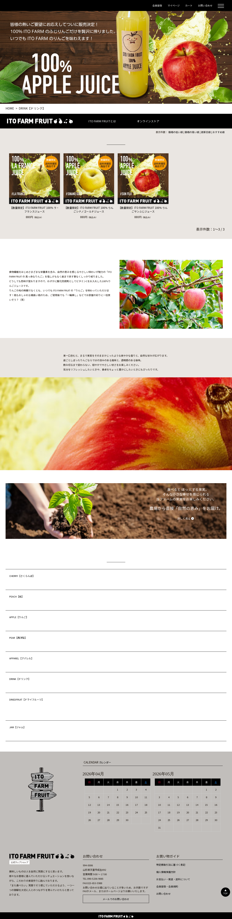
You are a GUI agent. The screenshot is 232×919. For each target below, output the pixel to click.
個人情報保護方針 (166, 872)
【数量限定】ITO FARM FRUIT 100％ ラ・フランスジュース (34, 209)
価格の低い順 (175, 132)
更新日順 (206, 132)
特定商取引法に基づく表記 (170, 864)
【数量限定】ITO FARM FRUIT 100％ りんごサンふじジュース (143, 209)
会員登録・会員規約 (167, 886)
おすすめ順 (219, 132)
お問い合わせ (163, 893)
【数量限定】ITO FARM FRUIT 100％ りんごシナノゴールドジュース (88, 209)
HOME (10, 108)
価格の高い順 (192, 132)
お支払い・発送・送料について (173, 879)
